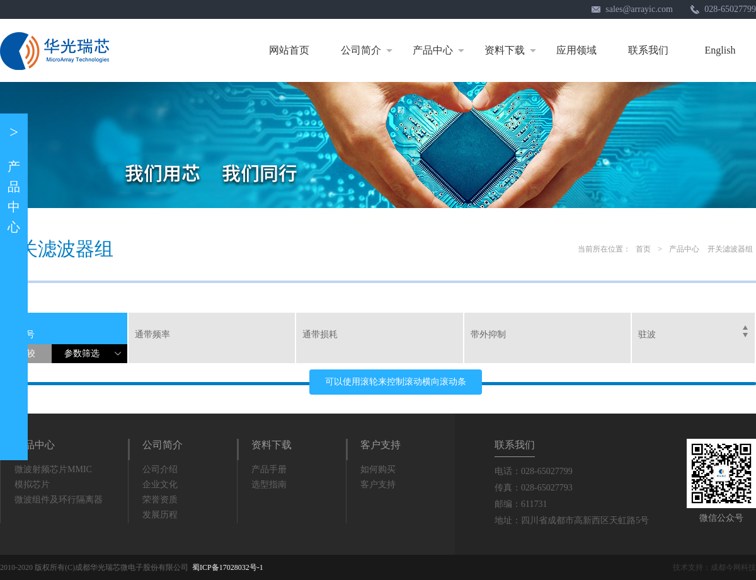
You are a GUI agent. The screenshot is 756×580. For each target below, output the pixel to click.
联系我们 (648, 50)
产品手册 (269, 469)
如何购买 (378, 469)
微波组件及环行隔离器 (58, 499)
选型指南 (269, 484)
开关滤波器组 (730, 249)
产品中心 (441, 50)
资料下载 (512, 50)
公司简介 (369, 50)
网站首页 (289, 50)
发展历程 (160, 514)
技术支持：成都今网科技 (714, 567)
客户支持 (380, 444)
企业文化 (160, 484)
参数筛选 (95, 356)
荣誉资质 (160, 499)
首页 (643, 249)
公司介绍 (160, 469)
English (720, 50)
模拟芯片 (32, 484)
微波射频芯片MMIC (53, 469)
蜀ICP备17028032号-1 (227, 567)
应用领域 (576, 50)
